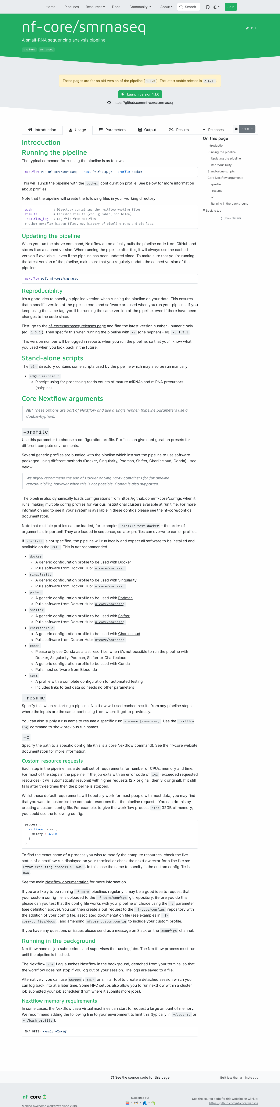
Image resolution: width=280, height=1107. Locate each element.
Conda (124, 663)
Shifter (124, 616)
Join (230, 7)
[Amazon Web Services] (136, 1102)
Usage (77, 130)
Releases (213, 130)
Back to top (212, 210)
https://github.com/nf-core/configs (151, 498)
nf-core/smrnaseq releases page (77, 326)
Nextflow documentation (67, 882)
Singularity (127, 580)
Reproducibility (221, 165)
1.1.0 (246, 129)
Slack (142, 930)
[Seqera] (128, 1102)
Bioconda (88, 669)
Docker (124, 562)
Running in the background (229, 203)
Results (179, 130)
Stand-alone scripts (221, 171)
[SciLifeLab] (153, 1102)
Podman (125, 598)
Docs (116, 7)
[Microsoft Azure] (145, 1102)
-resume (216, 190)
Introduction (42, 130)
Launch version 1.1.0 (140, 94)
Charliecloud (129, 633)
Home (50, 7)
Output (147, 130)
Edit (251, 28)
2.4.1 (208, 81)
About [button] (165, 7)
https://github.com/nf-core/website (233, 1103)
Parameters (112, 130)
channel (176, 930)
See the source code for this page (140, 1077)
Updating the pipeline (226, 158)
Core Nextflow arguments (225, 177)
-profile (216, 184)
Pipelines (72, 7)
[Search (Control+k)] (188, 7)
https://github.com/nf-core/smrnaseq (140, 102)
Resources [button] (94, 7)
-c (212, 197)
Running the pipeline (222, 152)
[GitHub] (208, 7)
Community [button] (139, 7)
